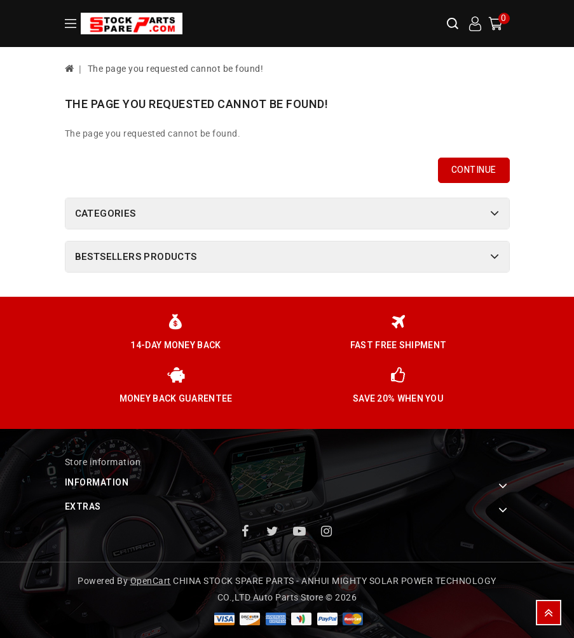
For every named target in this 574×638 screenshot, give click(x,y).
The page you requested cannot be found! (176, 69)
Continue (473, 170)
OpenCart (150, 581)
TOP (548, 612)
